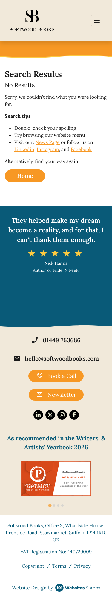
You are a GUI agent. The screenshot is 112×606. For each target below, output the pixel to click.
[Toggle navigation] (96, 20)
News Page (48, 142)
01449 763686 (56, 340)
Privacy (82, 566)
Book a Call (56, 376)
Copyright (33, 566)
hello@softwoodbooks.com (56, 358)
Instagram (48, 149)
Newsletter (56, 394)
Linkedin (24, 149)
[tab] (49, 505)
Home (25, 175)
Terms (59, 566)
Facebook (81, 149)
